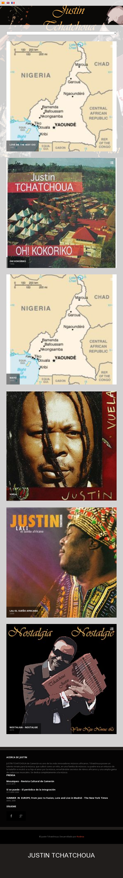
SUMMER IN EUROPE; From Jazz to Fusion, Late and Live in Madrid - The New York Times (57, 797)
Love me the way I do (23, 144)
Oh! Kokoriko (18, 261)
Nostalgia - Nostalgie (24, 727)
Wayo (13, 377)
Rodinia (80, 836)
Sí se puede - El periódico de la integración (30, 789)
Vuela (13, 494)
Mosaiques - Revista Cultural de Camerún (30, 781)
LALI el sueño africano (24, 610)
